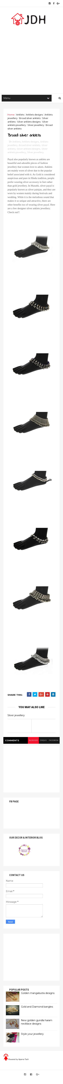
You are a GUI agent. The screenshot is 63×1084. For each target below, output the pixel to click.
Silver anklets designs (28, 121)
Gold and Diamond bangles (37, 1006)
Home (11, 114)
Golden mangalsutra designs (37, 993)
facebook (53, 740)
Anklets (20, 114)
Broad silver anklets (29, 118)
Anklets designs (34, 114)
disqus (43, 740)
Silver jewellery (36, 125)
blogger (33, 740)
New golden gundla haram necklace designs (36, 1022)
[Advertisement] (31, 58)
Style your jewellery (32, 1033)
